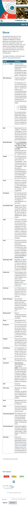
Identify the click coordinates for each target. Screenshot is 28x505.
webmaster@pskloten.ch (14, 57)
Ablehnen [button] (5, 502)
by (11, 488)
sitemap (7, 485)
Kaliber (24, 440)
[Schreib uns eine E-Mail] (14, 481)
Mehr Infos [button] (4, 499)
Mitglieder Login (21, 20)
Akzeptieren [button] (13, 502)
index (4, 485)
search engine (6, 488)
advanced (10, 485)
